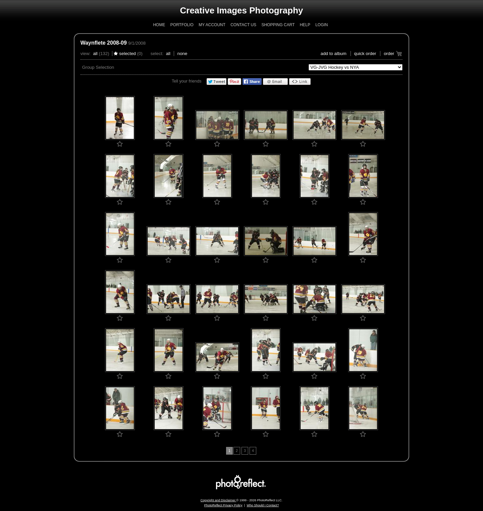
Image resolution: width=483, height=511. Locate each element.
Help (305, 24)
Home (159, 24)
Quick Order (365, 53)
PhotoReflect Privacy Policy (223, 505)
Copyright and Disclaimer (218, 500)
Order (389, 53)
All (95, 53)
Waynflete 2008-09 (103, 43)
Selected (127, 53)
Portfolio (182, 24)
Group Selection (98, 67)
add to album (333, 53)
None (182, 53)
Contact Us (243, 24)
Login (321, 24)
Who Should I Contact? (263, 505)
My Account (212, 24)
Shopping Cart (277, 24)
